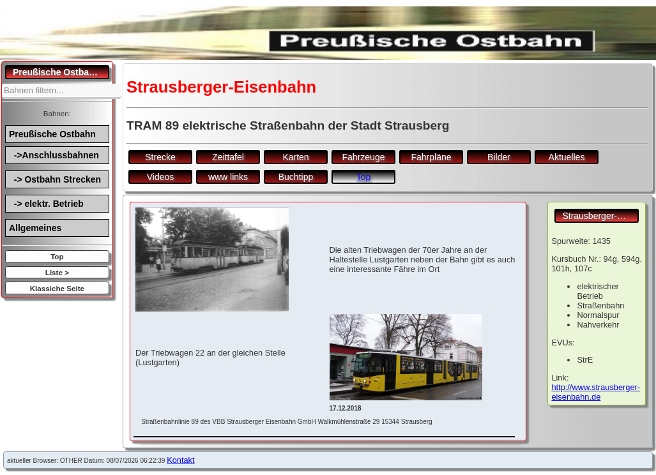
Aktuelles (567, 157)
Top (56, 256)
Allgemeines (35, 228)
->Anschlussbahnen (54, 155)
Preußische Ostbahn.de (61, 72)
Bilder (498, 157)
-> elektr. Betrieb (46, 204)
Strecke (160, 157)
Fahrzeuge (363, 157)
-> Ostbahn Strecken (55, 179)
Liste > (57, 272)
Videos (160, 177)
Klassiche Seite (57, 288)
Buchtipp (295, 177)
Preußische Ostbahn (52, 134)
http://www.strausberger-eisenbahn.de (595, 392)
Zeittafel (228, 157)
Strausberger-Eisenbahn (600, 216)
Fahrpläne (431, 157)
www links (228, 177)
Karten (295, 157)
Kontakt (180, 460)
